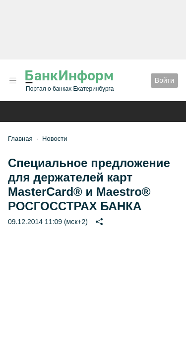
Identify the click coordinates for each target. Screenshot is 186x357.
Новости (54, 138)
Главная (20, 138)
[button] (13, 80)
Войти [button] (164, 80)
